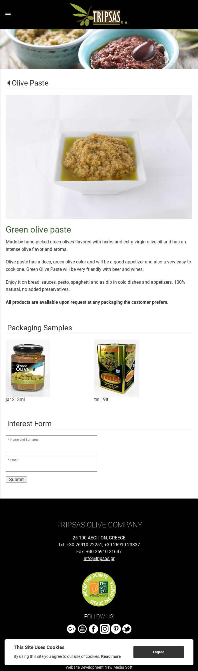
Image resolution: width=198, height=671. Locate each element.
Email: (14, 460)
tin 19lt (101, 399)
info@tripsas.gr (99, 558)
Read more (111, 656)
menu (8, 14)
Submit (16, 479)
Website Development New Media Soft (99, 667)
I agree (158, 652)
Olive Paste (30, 83)
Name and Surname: (24, 440)
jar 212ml (15, 399)
